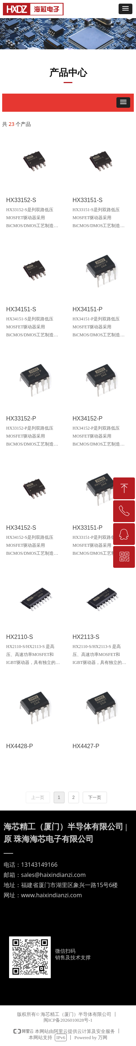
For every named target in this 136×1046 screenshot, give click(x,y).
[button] (125, 9)
